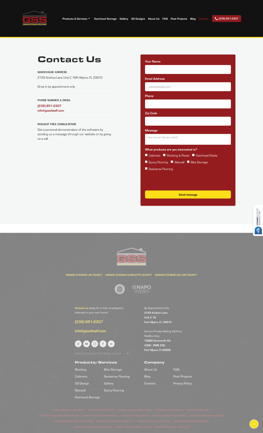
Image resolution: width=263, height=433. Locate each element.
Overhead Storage (105, 18)
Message (151, 130)
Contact (203, 18)
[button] (77, 18)
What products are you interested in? (171, 149)
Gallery (124, 18)
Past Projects (179, 18)
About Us (153, 18)
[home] (34, 18)
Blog (193, 18)
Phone (149, 95)
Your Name (153, 61)
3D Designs (138, 18)
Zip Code (151, 113)
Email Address (155, 78)
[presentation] (173, 181)
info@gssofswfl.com (51, 110)
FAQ (165, 18)
